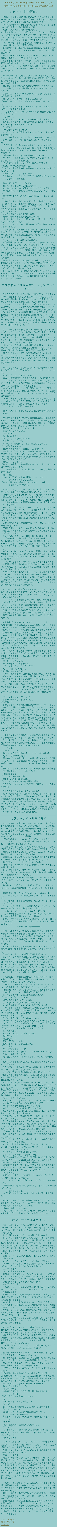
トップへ (5, 1525)
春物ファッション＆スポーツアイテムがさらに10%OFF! (28, 6)
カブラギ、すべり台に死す (29, 818)
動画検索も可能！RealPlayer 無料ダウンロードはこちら (28, 2)
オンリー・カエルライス (28, 1219)
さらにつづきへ (8, 1519)
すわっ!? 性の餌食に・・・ (28, 11)
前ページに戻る (8, 1522)
